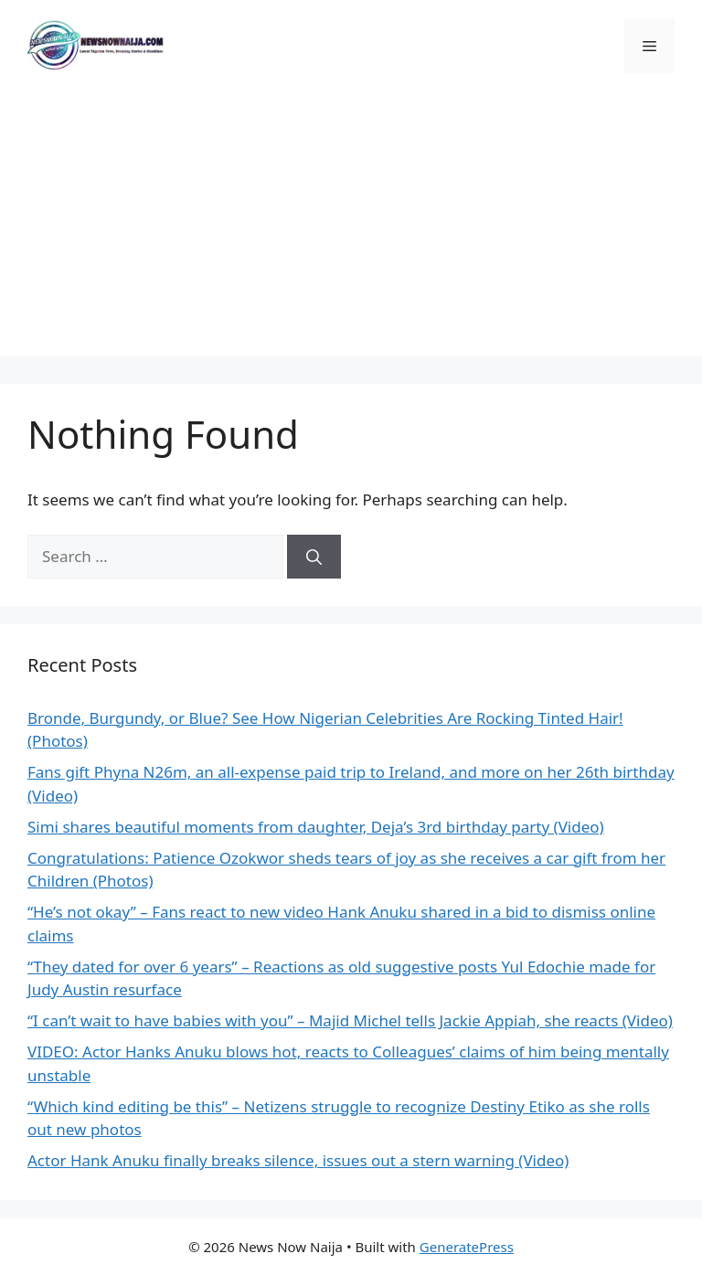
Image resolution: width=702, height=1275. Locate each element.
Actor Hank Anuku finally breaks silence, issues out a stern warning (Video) (298, 1160)
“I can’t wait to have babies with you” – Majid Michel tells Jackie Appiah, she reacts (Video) (350, 1020)
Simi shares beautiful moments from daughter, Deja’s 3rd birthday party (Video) (315, 826)
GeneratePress (467, 1247)
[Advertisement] (351, 228)
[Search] (314, 557)
